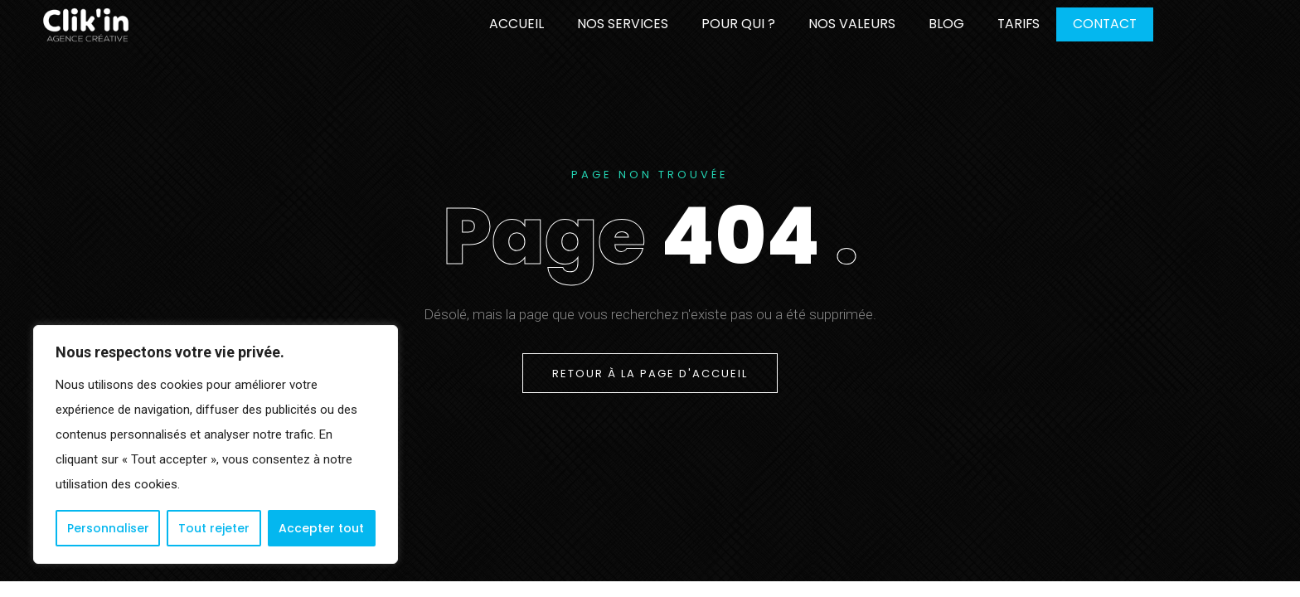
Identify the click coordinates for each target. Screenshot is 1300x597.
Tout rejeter (214, 528)
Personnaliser (108, 528)
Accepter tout (321, 528)
